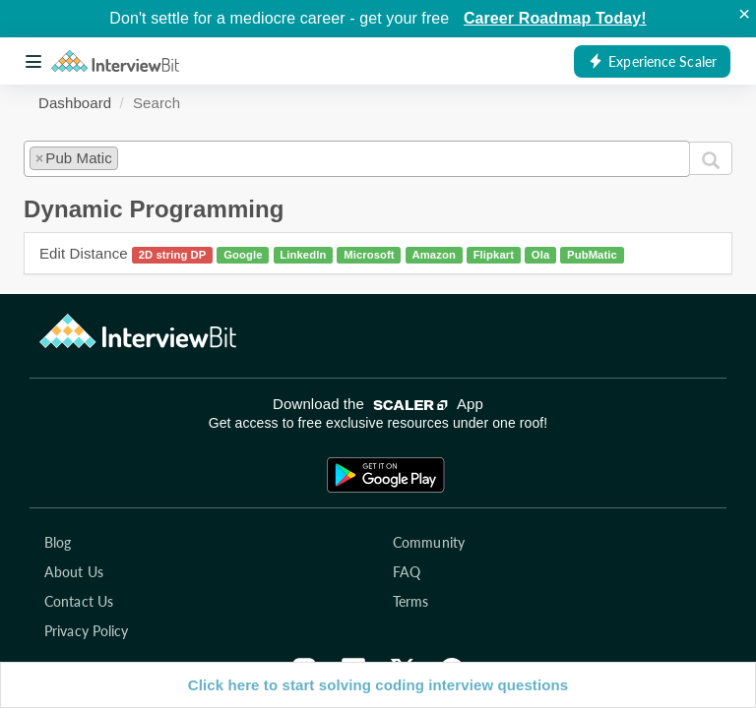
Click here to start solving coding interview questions (378, 685)
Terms (411, 601)
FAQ (406, 571)
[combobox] (357, 158)
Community (429, 542)
